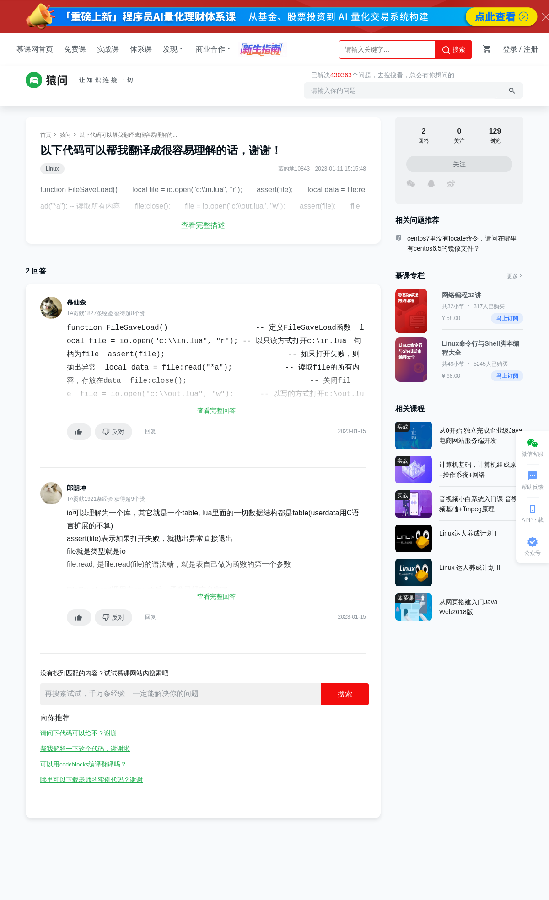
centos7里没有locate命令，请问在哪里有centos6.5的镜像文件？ (462, 243)
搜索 (453, 49)
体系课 (141, 49)
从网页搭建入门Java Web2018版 (468, 607)
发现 (174, 49)
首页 (45, 135)
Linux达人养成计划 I (467, 533)
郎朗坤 (76, 488)
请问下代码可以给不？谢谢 (78, 733)
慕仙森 (76, 302)
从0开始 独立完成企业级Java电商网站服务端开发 (480, 435)
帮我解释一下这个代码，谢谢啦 (85, 748)
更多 (515, 276)
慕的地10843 (294, 169)
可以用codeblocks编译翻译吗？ (83, 764)
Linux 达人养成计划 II (469, 567)
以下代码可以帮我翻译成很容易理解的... (128, 135)
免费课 (75, 49)
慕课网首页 (34, 49)
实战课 (108, 49)
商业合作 (214, 49)
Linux (52, 169)
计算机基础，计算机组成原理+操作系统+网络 (480, 469)
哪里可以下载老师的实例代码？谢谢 (91, 780)
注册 (530, 49)
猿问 (65, 135)
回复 (150, 431)
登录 (510, 49)
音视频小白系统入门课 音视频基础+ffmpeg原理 (478, 504)
